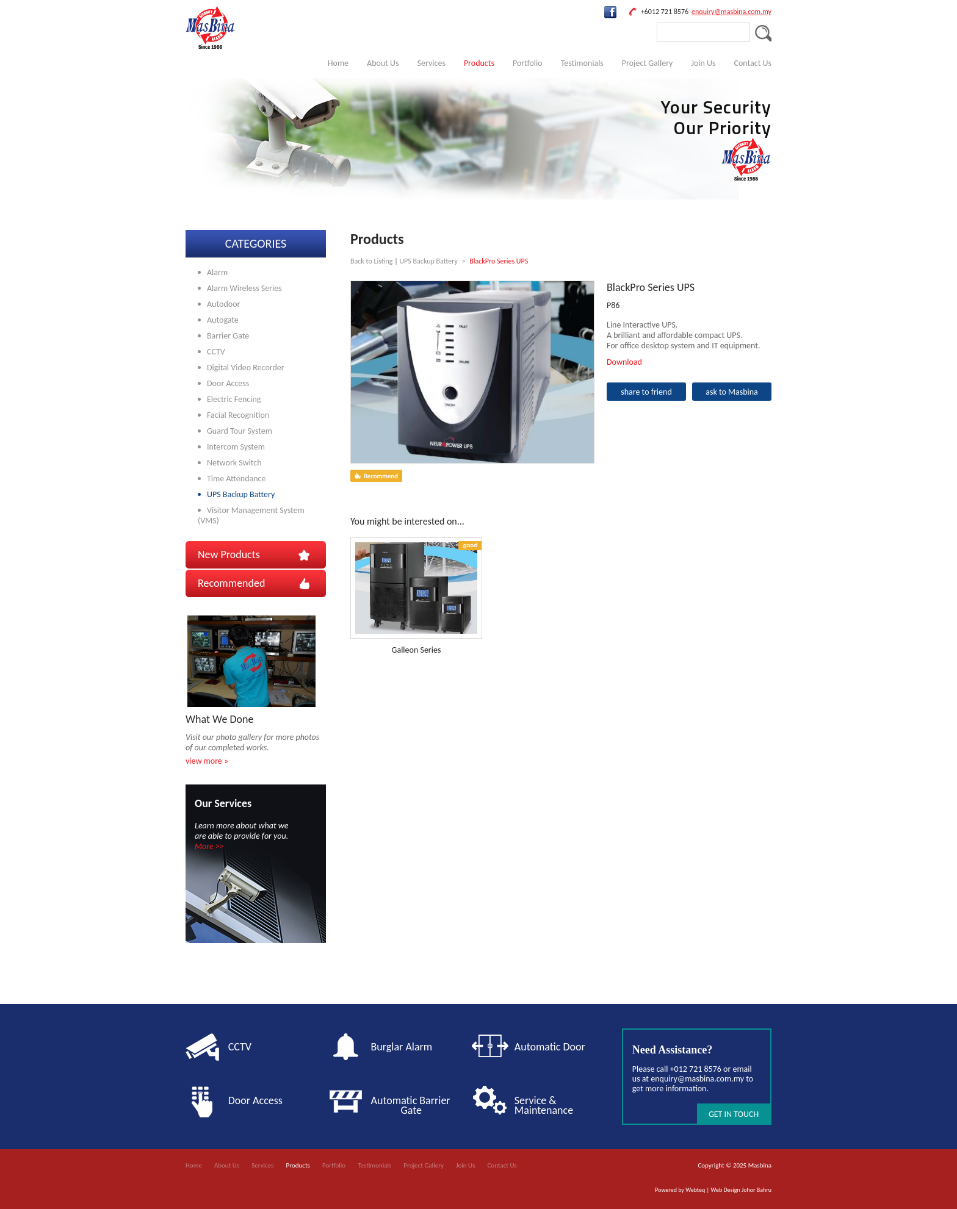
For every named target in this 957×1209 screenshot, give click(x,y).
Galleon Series (416, 650)
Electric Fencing (234, 399)
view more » (207, 761)
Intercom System (236, 447)
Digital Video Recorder (245, 367)
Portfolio (528, 63)
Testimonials (582, 63)
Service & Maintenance (544, 1105)
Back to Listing (371, 261)
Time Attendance (236, 478)
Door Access (228, 383)
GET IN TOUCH (734, 1114)
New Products (229, 554)
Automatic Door (550, 1046)
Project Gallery (647, 63)
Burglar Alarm (402, 1046)
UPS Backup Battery (241, 494)
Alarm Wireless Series (244, 288)
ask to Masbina (732, 392)
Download (624, 362)
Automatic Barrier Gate (413, 1105)
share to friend (646, 392)
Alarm (217, 272)
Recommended (231, 583)
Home (338, 63)
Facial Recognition (238, 415)
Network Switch (234, 462)
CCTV (216, 351)
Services (431, 63)
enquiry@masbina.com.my (731, 11)
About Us (383, 63)
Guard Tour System (239, 431)
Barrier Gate (228, 336)
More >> (209, 846)
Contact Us (752, 63)
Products (479, 63)
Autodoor (223, 304)
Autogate (223, 320)
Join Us (703, 63)
